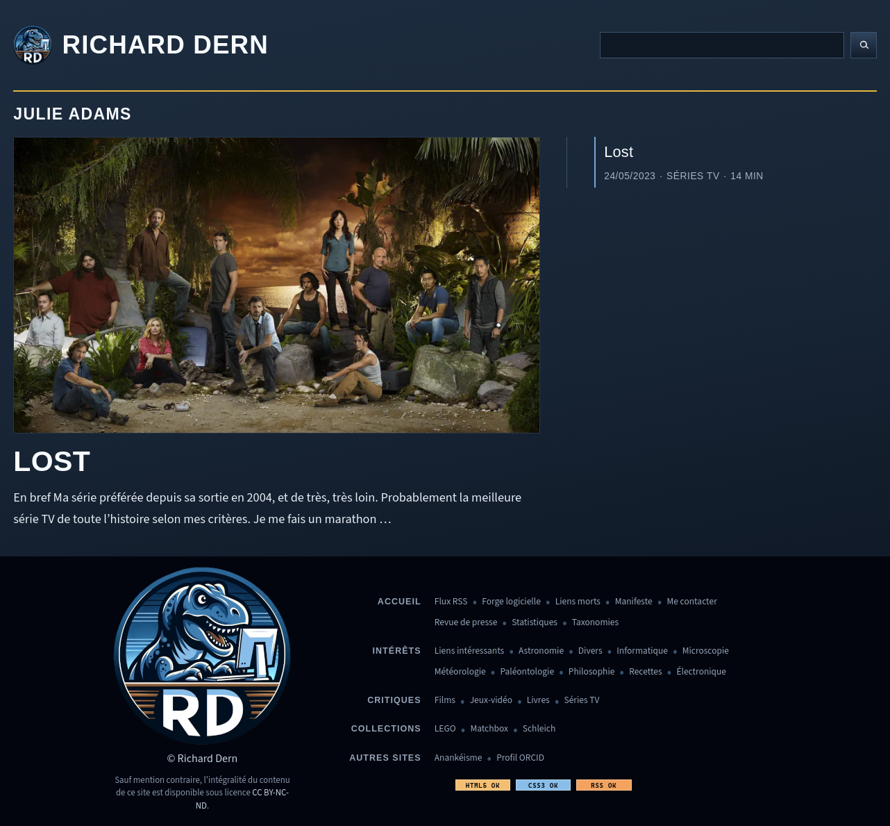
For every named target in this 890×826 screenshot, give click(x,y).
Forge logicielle (511, 602)
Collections (386, 729)
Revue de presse (466, 623)
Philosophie (592, 672)
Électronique (701, 672)
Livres (538, 701)
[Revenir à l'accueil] (141, 45)
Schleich (539, 729)
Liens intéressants (469, 651)
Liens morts (578, 602)
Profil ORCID (520, 758)
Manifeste (634, 602)
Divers (590, 651)
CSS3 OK (543, 785)
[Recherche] (722, 45)
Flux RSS (451, 602)
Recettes (645, 672)
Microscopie (705, 651)
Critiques (394, 700)
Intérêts (397, 651)
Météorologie (460, 672)
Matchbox (489, 729)
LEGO (445, 729)
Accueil (399, 601)
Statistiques (534, 623)
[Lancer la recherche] (863, 45)
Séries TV (581, 701)
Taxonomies (595, 623)
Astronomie (541, 651)
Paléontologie (527, 672)
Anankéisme (458, 758)
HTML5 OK (483, 785)
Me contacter (692, 602)
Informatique (642, 651)
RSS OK (603, 785)
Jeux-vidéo (491, 701)
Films (445, 701)
